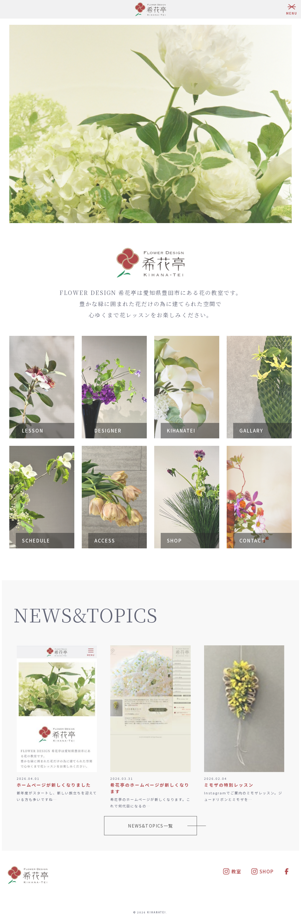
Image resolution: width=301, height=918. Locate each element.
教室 (232, 871)
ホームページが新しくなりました (54, 785)
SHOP (262, 871)
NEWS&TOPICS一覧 (150, 826)
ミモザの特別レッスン (229, 785)
